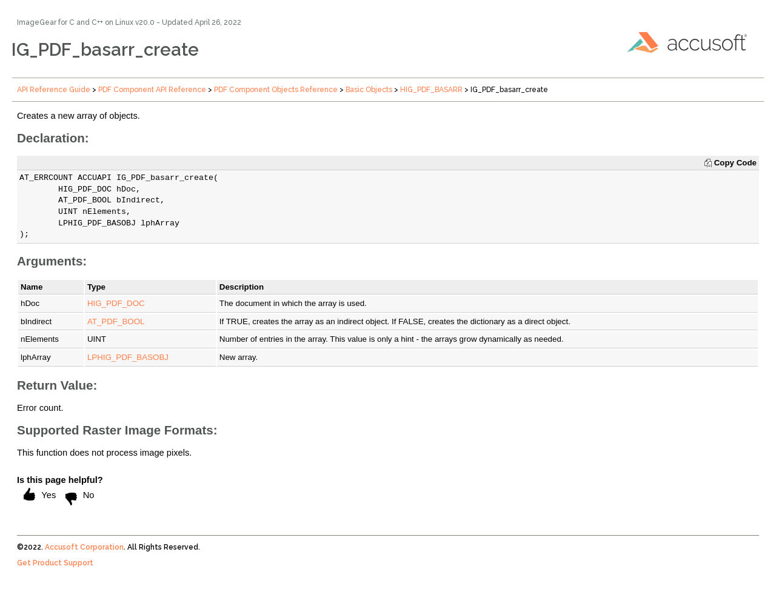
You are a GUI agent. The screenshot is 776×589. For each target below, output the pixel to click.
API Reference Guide (53, 89)
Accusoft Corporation (84, 547)
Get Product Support (55, 563)
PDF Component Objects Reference (276, 89)
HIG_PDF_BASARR (431, 89)
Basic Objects (369, 89)
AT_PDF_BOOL (116, 321)
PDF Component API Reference (152, 89)
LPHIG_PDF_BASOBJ (128, 357)
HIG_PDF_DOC (116, 303)
